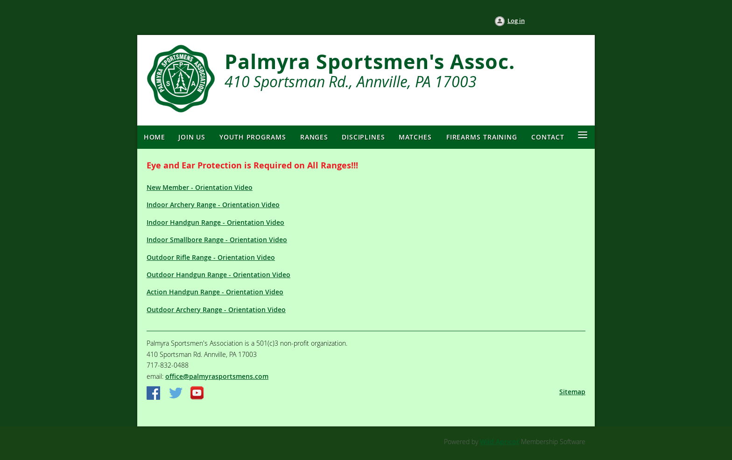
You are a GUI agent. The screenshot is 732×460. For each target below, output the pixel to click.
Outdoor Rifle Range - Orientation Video (211, 257)
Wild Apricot (499, 441)
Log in (516, 20)
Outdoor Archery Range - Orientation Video (216, 309)
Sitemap (572, 391)
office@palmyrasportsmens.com (216, 376)
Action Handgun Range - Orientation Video (215, 291)
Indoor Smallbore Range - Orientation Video (217, 239)
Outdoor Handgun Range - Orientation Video (218, 274)
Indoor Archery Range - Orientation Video (213, 204)
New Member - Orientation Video (200, 187)
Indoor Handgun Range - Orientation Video (215, 222)
